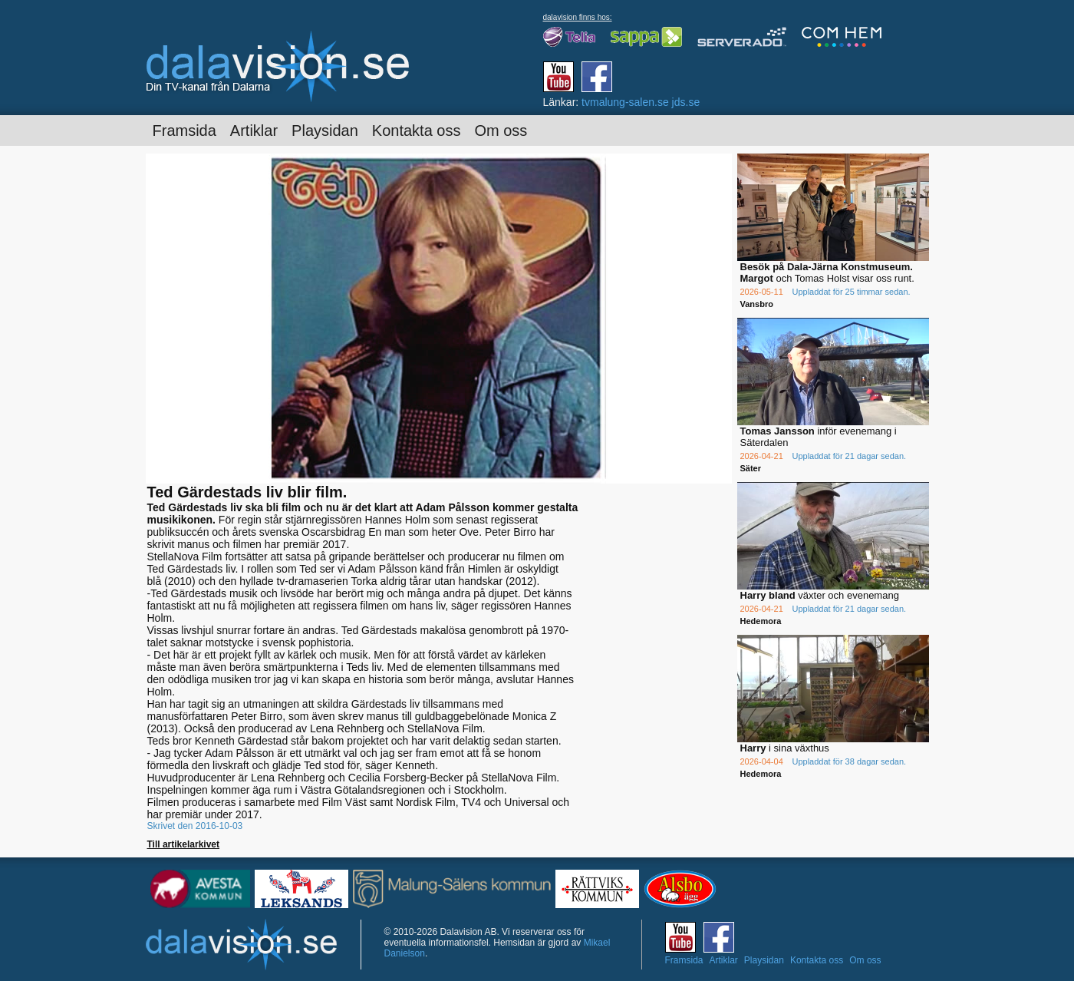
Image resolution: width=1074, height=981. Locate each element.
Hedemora (761, 621)
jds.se (686, 102)
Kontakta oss (416, 130)
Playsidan (325, 130)
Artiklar (254, 130)
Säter (751, 468)
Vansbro (756, 304)
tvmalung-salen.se (625, 102)
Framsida (184, 130)
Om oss (500, 130)
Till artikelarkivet (183, 844)
